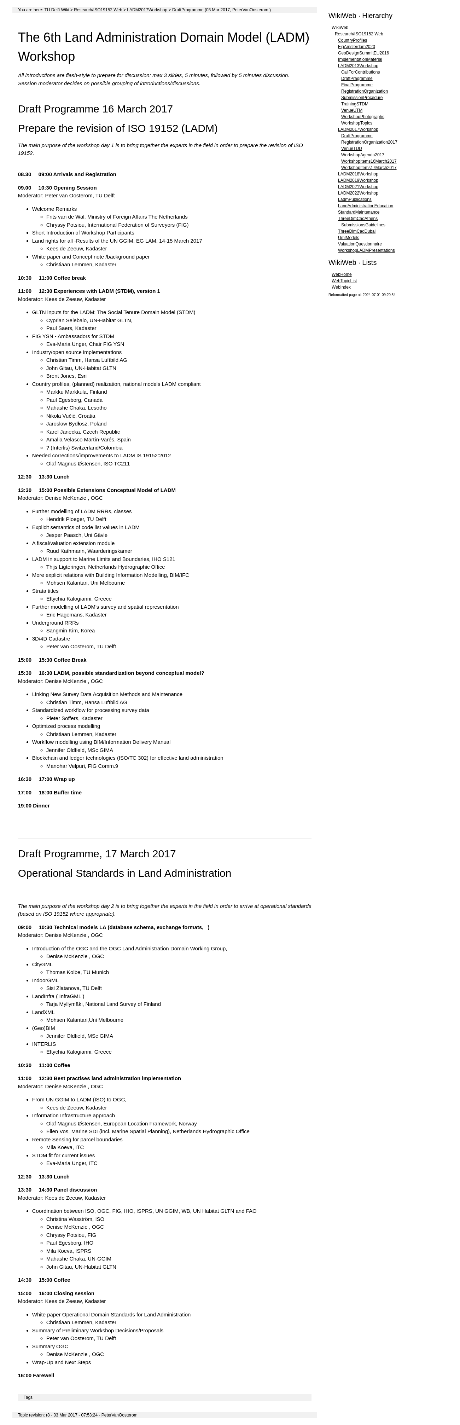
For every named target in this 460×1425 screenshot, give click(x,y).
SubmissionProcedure (362, 97)
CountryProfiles (352, 40)
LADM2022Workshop (358, 193)
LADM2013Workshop (358, 65)
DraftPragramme (357, 78)
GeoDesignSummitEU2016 (363, 53)
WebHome (341, 274)
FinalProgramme (357, 84)
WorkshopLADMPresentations (366, 250)
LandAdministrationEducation (365, 205)
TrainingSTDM (354, 104)
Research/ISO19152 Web (98, 9)
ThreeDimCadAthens (358, 218)
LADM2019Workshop (358, 180)
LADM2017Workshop (147, 9)
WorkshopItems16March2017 (369, 161)
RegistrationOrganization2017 (369, 142)
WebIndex (341, 287)
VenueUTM (351, 110)
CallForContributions (360, 72)
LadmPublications (355, 199)
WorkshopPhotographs (362, 116)
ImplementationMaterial (360, 59)
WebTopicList (344, 280)
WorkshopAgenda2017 (362, 154)
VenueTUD (351, 148)
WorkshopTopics (356, 123)
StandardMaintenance (358, 212)
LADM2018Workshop (358, 174)
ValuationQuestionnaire (360, 244)
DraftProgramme (188, 9)
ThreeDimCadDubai (356, 231)
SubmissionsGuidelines (363, 224)
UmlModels (348, 237)
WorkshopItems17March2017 (369, 167)
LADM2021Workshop (358, 186)
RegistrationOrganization (364, 91)
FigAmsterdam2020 (356, 46)
